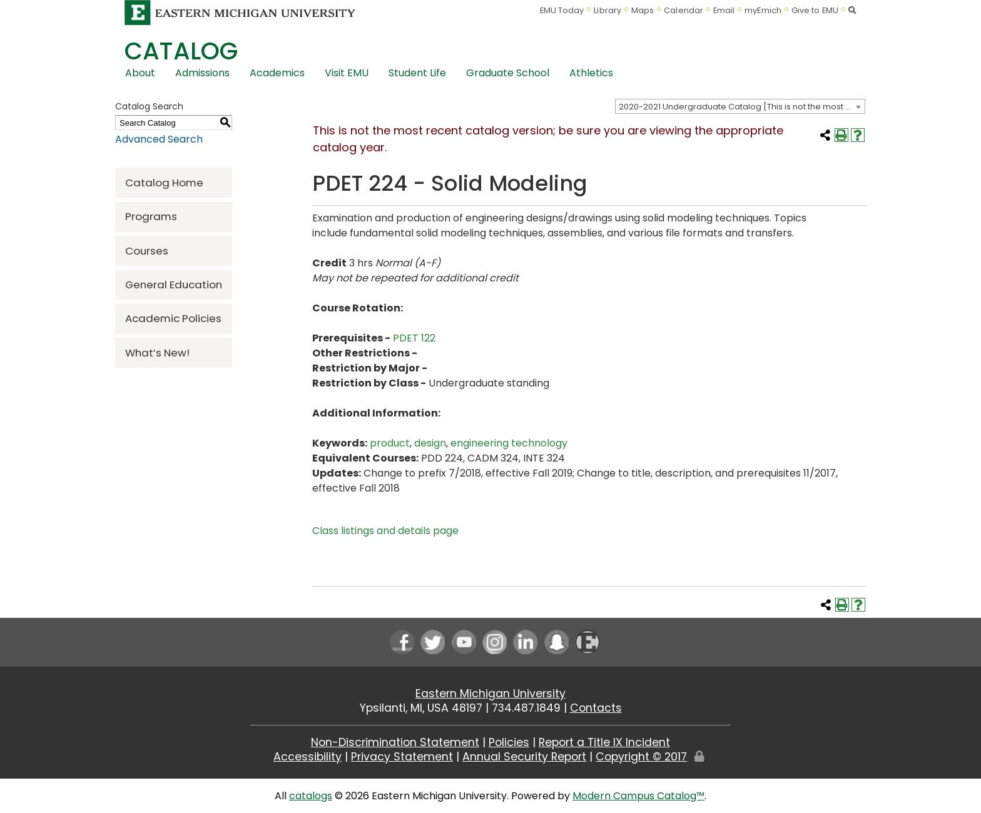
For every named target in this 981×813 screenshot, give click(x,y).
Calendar (683, 10)
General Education (173, 284)
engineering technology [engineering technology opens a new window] (508, 443)
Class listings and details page (385, 530)
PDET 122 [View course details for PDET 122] (414, 338)
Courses (146, 250)
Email (724, 10)
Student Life (417, 73)
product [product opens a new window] (390, 443)
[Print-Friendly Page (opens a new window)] (841, 135)
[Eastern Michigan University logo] (240, 12)
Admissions (202, 73)
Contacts (596, 707)
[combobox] (740, 106)
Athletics (591, 73)
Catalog (181, 51)
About (140, 73)
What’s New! (157, 352)
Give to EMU (814, 10)
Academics (277, 73)
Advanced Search (159, 139)
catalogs (310, 796)
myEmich (763, 10)
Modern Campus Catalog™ (638, 796)
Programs (151, 216)
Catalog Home (164, 182)
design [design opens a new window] (430, 443)
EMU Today (562, 10)
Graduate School (507, 73)
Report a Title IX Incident (604, 742)
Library (607, 10)
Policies (509, 742)
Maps (642, 10)
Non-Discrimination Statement (395, 742)
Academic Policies (173, 318)
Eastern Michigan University (490, 693)
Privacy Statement (402, 756)
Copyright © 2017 (641, 756)
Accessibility (307, 756)
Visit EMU (347, 73)
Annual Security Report (524, 756)
